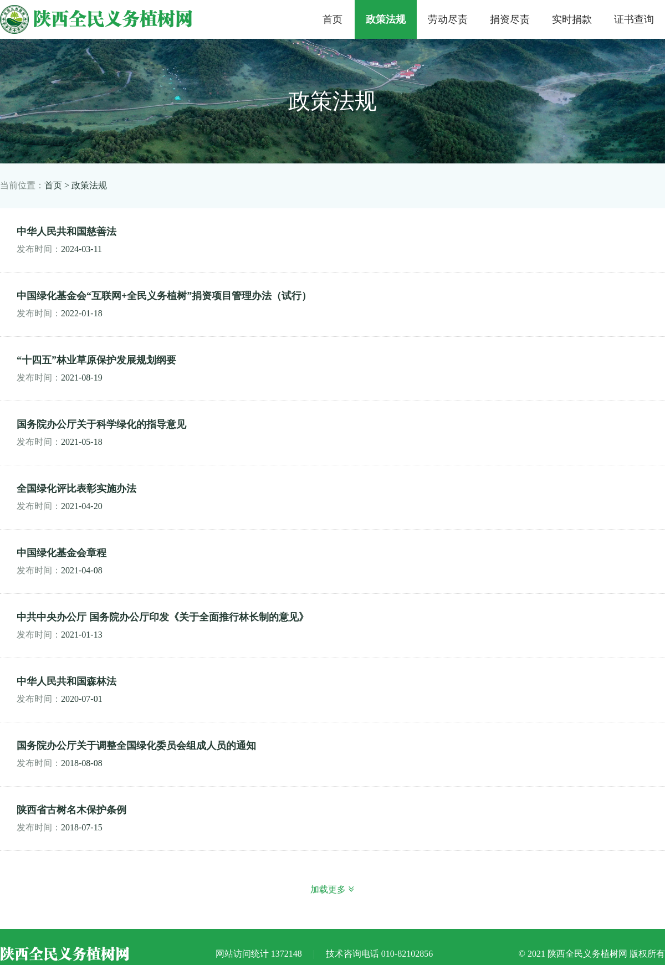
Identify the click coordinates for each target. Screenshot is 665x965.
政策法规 (386, 19)
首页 (332, 19)
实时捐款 (572, 19)
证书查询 (634, 19)
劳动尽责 (448, 19)
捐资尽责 (510, 19)
